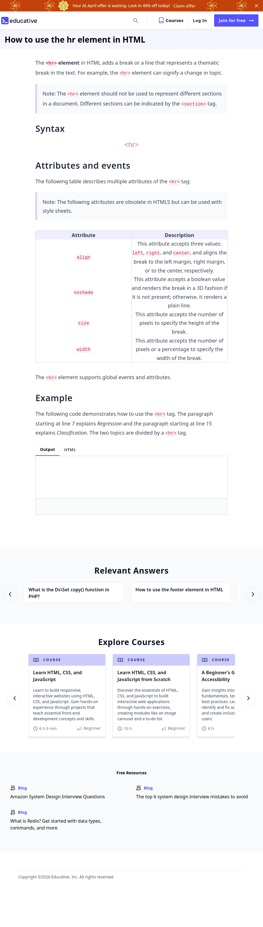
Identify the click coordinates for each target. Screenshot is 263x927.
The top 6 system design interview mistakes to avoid (192, 796)
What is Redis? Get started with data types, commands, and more (55, 824)
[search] (136, 20)
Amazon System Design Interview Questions (57, 796)
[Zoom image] (131, 145)
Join (236, 20)
